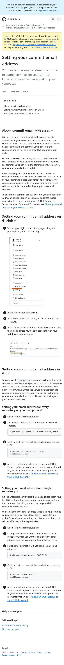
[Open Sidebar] (3, 26)
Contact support (10, 629)
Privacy (32, 652)
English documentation (47, 10)
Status (39, 652)
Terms (24, 652)
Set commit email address (43, 27)
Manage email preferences (17, 27)
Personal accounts (34, 25)
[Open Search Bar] (53, 19)
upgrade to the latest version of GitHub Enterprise (34, 44)
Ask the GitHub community (15, 625)
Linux (25, 91)
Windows (15, 91)
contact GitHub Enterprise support (43, 47)
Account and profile (14, 25)
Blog (19, 655)
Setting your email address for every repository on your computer (25, 408)
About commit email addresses (27, 130)
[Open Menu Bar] (59, 19)
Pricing (48, 652)
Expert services (8, 655)
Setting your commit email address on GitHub (31, 218)
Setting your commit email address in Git (31, 371)
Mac (5, 91)
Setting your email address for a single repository (27, 489)
